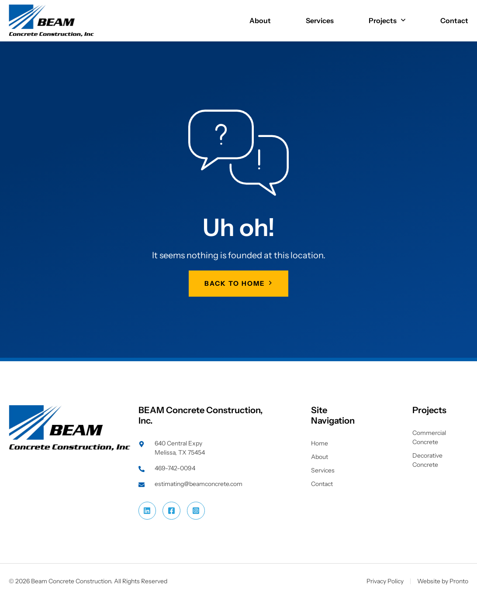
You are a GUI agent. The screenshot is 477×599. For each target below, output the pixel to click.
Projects (387, 20)
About (260, 20)
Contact (454, 20)
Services (320, 20)
